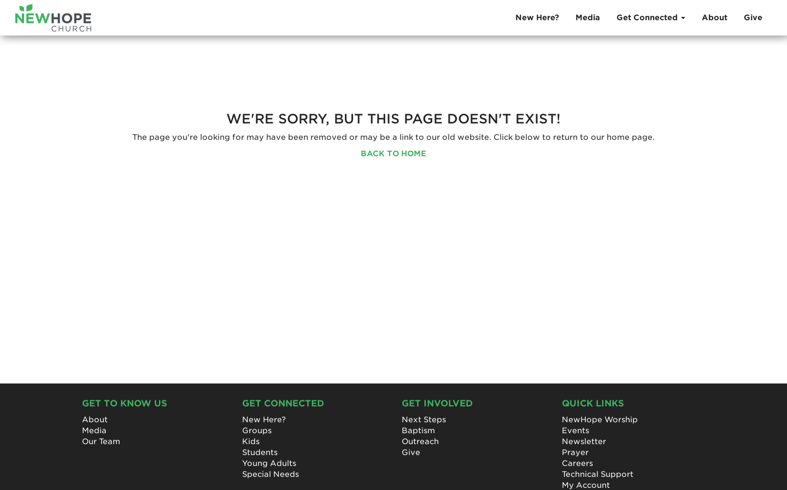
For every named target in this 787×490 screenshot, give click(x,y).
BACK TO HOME (393, 153)
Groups (257, 430)
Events (575, 430)
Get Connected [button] (650, 17)
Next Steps (424, 419)
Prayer (575, 452)
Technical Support (597, 474)
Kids (251, 441)
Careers (577, 463)
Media (587, 17)
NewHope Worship (600, 419)
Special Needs (270, 474)
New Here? (537, 17)
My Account (586, 485)
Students (260, 452)
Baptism (418, 430)
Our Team (101, 441)
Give (753, 17)
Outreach (420, 441)
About (714, 17)
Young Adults (269, 463)
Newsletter (584, 441)
